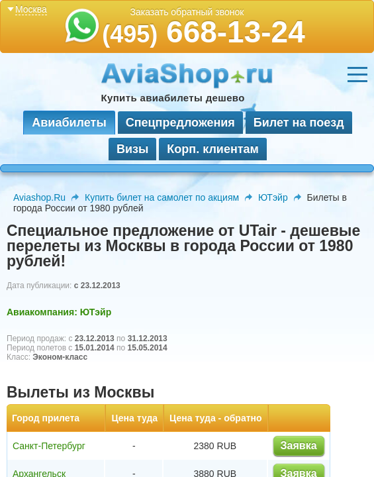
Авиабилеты (69, 122)
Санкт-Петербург (49, 446)
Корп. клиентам (213, 149)
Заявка (299, 445)
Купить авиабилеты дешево (173, 97)
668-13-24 (203, 32)
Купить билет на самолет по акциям (162, 197)
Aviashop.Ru (39, 197)
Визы (132, 149)
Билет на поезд (299, 122)
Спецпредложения (180, 122)
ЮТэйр (273, 197)
